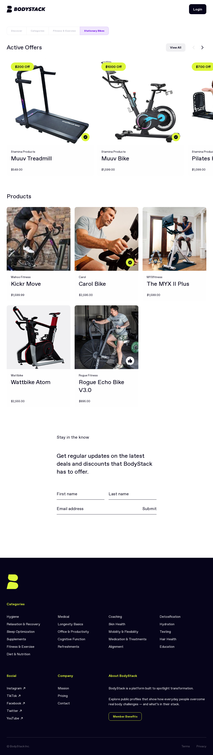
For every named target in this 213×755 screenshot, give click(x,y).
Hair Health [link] (168, 639)
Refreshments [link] (68, 646)
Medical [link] (63, 616)
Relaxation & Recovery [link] (23, 624)
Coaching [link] (115, 616)
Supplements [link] (16, 639)
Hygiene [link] (13, 616)
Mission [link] (63, 688)
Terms (185, 746)
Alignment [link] (116, 646)
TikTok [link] (14, 695)
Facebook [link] (16, 703)
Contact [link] (64, 703)
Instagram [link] (16, 688)
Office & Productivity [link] (73, 631)
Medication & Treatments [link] (128, 639)
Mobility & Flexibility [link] (123, 631)
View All (175, 47)
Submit (149, 509)
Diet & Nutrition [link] (18, 654)
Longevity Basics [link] (70, 624)
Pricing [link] (63, 695)
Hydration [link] (167, 624)
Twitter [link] (14, 710)
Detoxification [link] (170, 616)
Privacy (201, 746)
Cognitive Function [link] (71, 639)
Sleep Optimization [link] (21, 631)
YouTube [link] (15, 718)
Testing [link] (165, 631)
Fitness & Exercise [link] (20, 646)
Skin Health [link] (117, 624)
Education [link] (167, 646)
